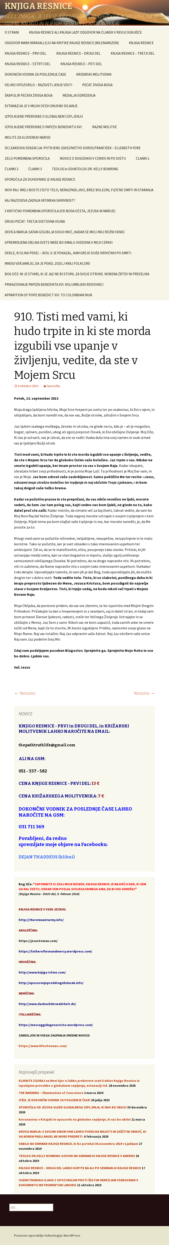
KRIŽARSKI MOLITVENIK (94, 74)
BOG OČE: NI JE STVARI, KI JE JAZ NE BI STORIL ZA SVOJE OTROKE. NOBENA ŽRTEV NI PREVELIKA (77, 274)
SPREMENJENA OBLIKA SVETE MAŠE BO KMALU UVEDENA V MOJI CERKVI (59, 242)
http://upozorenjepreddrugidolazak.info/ (51, 983)
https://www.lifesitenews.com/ (43, 1046)
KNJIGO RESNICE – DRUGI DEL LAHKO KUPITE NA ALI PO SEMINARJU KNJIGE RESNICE (80, 1168)
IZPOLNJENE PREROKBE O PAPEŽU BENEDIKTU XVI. (43, 127)
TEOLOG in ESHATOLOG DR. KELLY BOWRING (85, 169)
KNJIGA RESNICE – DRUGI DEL (78, 53)
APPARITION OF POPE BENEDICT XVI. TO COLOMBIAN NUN (48, 295)
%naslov (24, 693)
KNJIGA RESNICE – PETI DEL (81, 64)
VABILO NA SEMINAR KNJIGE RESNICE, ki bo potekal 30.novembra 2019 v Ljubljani (78, 1144)
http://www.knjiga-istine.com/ (42, 972)
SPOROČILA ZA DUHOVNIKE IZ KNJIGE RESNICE (40, 179)
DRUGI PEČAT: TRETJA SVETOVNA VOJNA (35, 221)
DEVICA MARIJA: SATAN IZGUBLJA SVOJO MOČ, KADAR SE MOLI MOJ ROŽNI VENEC (65, 232)
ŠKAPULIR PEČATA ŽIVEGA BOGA (29, 95)
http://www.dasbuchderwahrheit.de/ (47, 1004)
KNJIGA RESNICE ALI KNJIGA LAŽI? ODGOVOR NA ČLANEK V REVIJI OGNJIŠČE (85, 32)
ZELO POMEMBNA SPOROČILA (27, 158)
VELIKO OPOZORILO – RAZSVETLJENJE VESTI (38, 85)
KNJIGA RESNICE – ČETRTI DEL (27, 64)
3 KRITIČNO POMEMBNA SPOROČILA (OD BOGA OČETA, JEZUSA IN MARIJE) (60, 211)
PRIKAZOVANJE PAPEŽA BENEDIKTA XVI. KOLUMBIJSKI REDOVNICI (54, 284)
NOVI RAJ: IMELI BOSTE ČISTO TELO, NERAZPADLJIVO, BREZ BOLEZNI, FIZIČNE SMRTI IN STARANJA (79, 190)
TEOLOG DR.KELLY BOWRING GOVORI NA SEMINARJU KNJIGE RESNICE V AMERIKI (77, 1156)
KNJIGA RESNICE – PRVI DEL (25, 53)
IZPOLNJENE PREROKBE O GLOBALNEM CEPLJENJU (44, 116)
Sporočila (53, 386)
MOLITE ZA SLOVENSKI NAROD (27, 137)
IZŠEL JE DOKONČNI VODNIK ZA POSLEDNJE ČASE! (54, 1100)
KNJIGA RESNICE (141, 43)
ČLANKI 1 (142, 158)
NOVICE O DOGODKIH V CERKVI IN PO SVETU (93, 158)
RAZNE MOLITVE (104, 127)
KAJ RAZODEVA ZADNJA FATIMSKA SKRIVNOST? (40, 200)
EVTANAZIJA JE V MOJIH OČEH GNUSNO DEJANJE (41, 106)
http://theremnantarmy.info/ (41, 920)
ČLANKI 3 (35, 169)
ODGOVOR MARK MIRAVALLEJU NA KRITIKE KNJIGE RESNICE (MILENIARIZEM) (62, 43)
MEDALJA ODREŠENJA (79, 95)
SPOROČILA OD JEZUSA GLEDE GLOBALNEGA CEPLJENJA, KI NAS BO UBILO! (73, 1107)
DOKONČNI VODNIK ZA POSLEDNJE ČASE (35, 74)
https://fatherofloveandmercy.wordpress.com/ (55, 951)
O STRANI (12, 32)
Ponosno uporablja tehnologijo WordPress (47, 1235)
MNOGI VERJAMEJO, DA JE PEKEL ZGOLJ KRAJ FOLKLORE (47, 263)
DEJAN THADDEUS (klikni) (47, 857)
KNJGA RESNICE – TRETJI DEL (133, 53)
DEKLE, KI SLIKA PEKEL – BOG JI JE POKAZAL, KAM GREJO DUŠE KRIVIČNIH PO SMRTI (68, 253)
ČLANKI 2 (11, 169)
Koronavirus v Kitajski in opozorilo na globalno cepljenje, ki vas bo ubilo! (75, 1119)
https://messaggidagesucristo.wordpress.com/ (56, 1025)
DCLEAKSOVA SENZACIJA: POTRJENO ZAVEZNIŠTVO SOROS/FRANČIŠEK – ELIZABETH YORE (73, 148)
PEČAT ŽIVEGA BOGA (97, 85)
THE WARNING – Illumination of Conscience (51, 1093)
